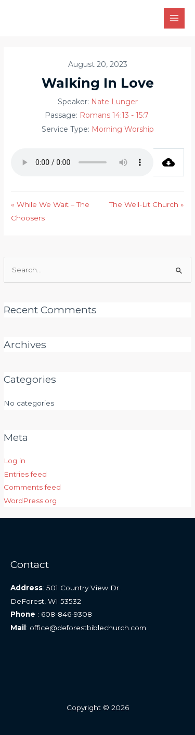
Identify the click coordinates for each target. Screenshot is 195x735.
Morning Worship (123, 129)
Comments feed (32, 487)
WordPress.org (30, 500)
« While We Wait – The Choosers (50, 210)
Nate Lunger (114, 101)
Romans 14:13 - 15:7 (114, 115)
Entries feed (25, 474)
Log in (14, 460)
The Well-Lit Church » (146, 204)
